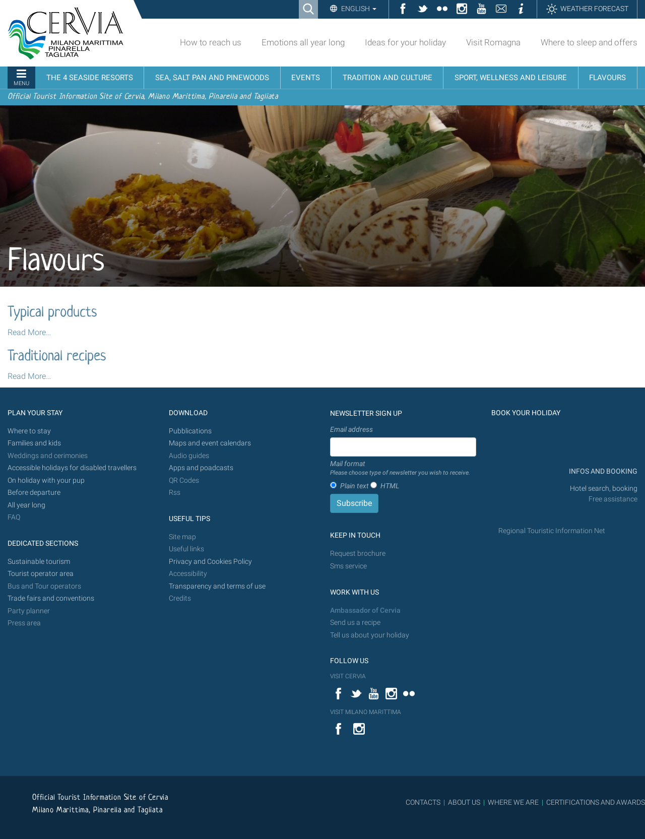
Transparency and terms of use (217, 586)
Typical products (52, 313)
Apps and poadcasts (201, 468)
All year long (26, 505)
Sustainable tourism (39, 561)
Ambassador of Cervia (365, 610)
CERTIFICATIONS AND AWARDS (595, 802)
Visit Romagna (493, 42)
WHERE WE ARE (513, 802)
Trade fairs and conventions (51, 598)
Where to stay (29, 431)
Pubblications (190, 431)
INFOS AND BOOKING (602, 471)
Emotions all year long (303, 42)
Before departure (34, 492)
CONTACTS (423, 802)
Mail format (400, 469)
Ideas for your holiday (405, 42)
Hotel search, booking (603, 488)
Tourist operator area (41, 573)
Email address (351, 429)
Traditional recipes (57, 357)
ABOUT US (464, 802)
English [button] (358, 9)
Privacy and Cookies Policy (210, 561)
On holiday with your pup (46, 480)
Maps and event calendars (210, 443)
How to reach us (210, 42)
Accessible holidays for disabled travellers (72, 468)
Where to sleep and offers (589, 42)
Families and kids (34, 443)
